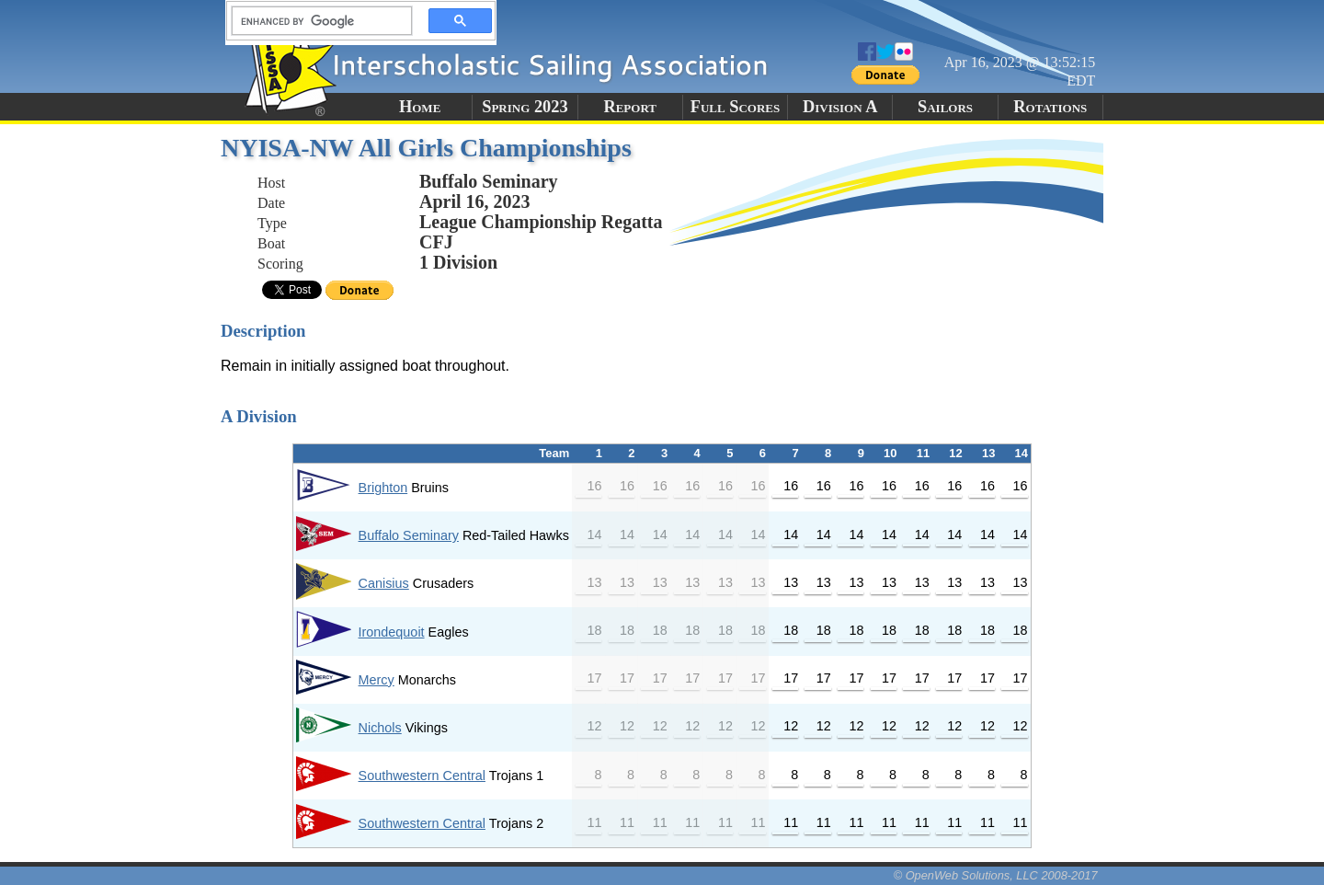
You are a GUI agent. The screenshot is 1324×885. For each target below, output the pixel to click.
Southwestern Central (422, 775)
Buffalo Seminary (409, 535)
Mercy (376, 679)
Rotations (1050, 107)
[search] (316, 21)
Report (629, 107)
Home (419, 107)
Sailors (945, 107)
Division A (840, 107)
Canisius (384, 583)
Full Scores (736, 107)
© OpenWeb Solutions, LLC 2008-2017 (996, 875)
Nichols (380, 727)
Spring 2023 (525, 107)
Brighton (383, 487)
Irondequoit (392, 632)
